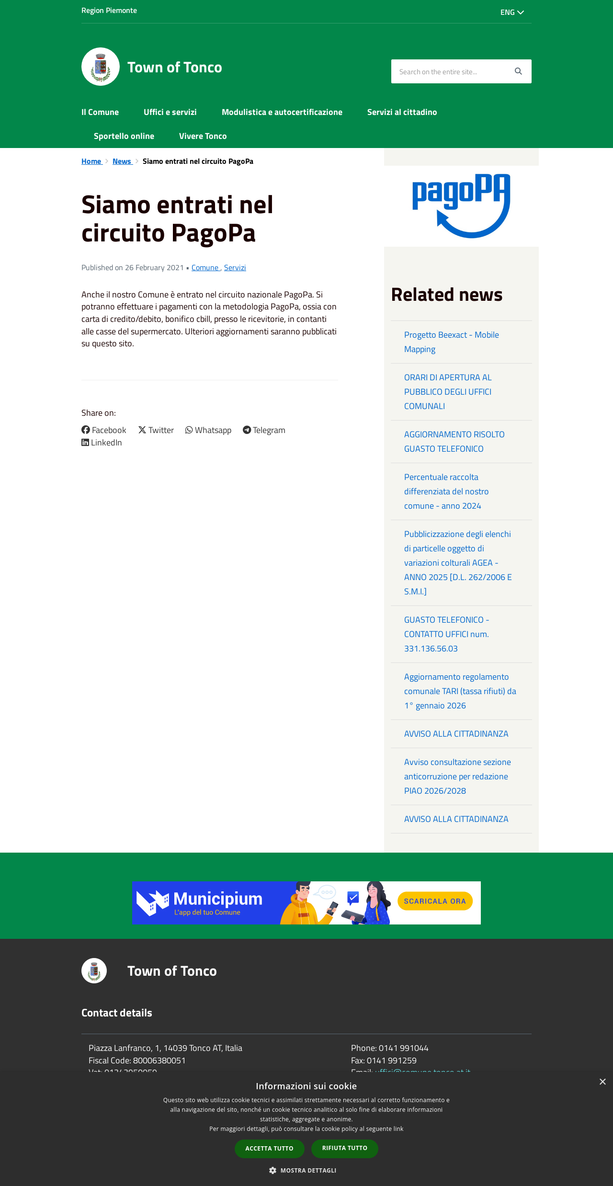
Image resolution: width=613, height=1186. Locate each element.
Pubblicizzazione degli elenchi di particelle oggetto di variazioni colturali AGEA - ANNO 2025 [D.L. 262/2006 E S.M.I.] (458, 562)
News (123, 161)
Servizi (235, 267)
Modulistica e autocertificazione (282, 111)
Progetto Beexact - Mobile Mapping (451, 341)
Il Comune (100, 111)
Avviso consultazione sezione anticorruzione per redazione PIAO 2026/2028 (457, 776)
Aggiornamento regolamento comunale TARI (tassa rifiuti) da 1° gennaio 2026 (460, 691)
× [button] (602, 1082)
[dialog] (306, 1129)
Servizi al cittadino (402, 111)
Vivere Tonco (203, 135)
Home (92, 161)
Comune (206, 267)
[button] (306, 1170)
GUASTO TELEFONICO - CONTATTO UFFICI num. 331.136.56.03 (446, 634)
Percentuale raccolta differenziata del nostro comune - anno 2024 (446, 491)
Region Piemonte (109, 10)
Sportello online (124, 135)
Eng (512, 12)
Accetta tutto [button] (270, 1148)
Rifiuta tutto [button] (345, 1148)
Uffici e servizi (170, 111)
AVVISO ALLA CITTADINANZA (456, 733)
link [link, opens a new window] (399, 1129)
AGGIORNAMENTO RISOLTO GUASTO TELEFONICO (454, 441)
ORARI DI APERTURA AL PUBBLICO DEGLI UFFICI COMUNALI (448, 391)
